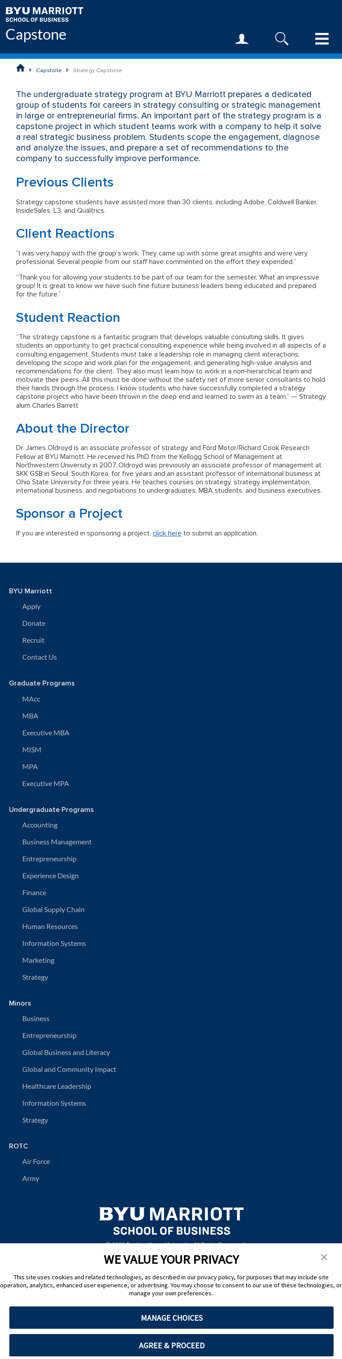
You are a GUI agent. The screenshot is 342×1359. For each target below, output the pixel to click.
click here (167, 533)
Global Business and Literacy (66, 1052)
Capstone (35, 34)
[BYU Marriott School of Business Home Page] (20, 67)
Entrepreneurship (49, 858)
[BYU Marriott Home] (44, 13)
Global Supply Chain (53, 909)
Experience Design (50, 875)
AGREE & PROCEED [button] (171, 1345)
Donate (33, 623)
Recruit (33, 640)
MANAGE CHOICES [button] (172, 1318)
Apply (31, 606)
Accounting (39, 824)
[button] (324, 1256)
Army (30, 1178)
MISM (31, 749)
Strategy (35, 977)
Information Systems (54, 943)
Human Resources (50, 926)
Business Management (57, 841)
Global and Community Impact (69, 1069)
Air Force (36, 1161)
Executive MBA (45, 732)
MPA (30, 766)
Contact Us (39, 657)
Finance (34, 892)
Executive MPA (45, 783)
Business (35, 1018)
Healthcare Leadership (56, 1086)
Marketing (38, 960)
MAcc (31, 698)
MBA (30, 715)
